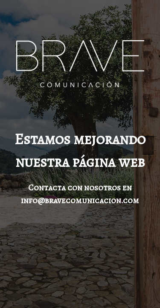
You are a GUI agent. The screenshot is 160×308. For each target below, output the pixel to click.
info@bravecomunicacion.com (80, 200)
